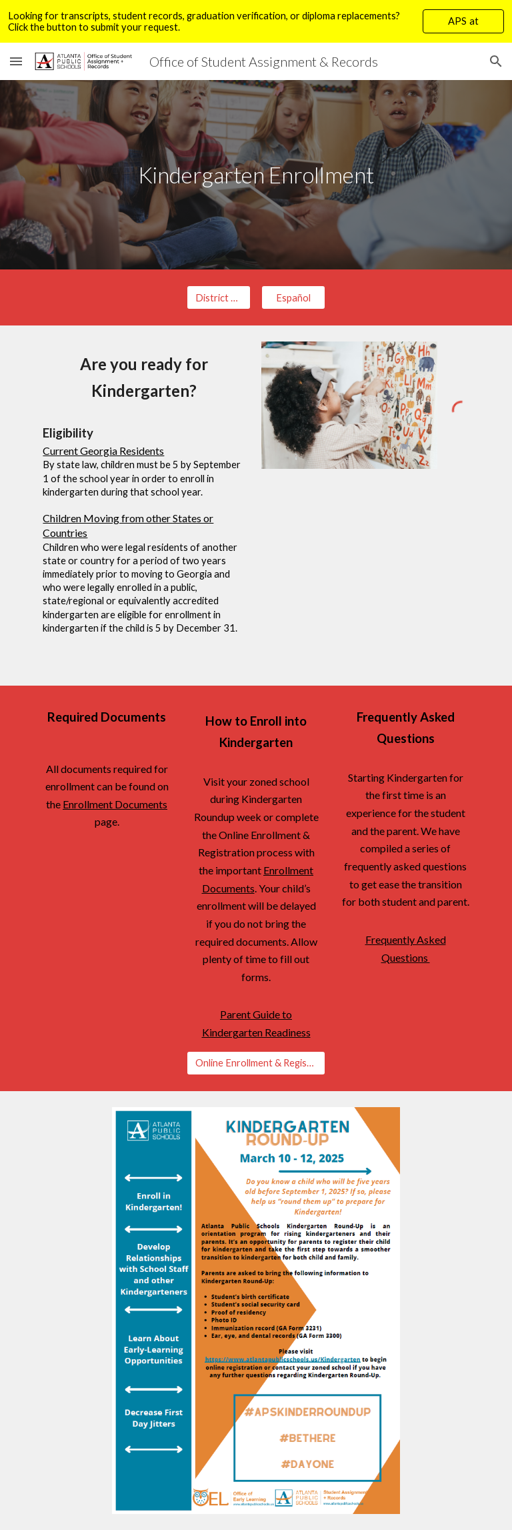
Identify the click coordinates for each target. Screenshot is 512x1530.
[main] (255, 175)
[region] (256, 21)
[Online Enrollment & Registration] (255, 1063)
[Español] (293, 297)
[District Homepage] (218, 297)
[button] (16, 61)
